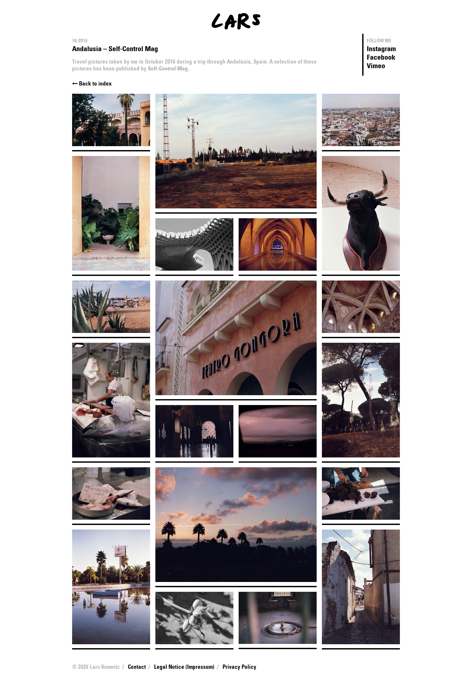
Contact (137, 667)
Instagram (381, 49)
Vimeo (376, 66)
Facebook (381, 57)
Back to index (92, 84)
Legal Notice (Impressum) (184, 667)
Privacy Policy (239, 667)
